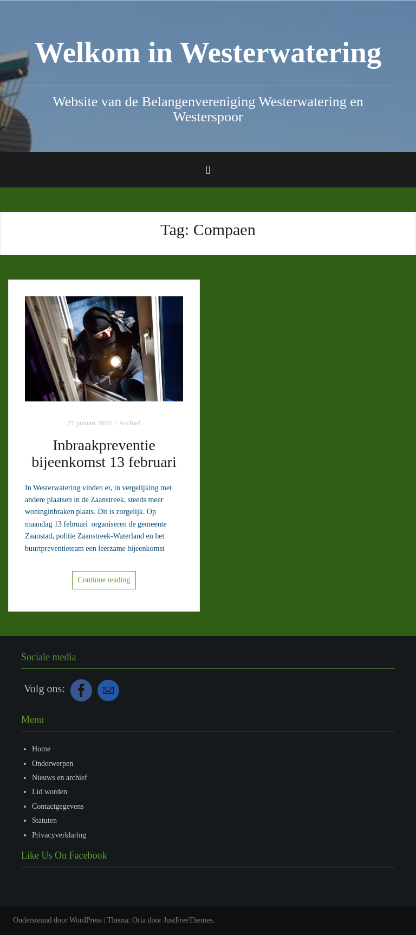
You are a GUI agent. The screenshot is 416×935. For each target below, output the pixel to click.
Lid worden (49, 792)
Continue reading (104, 580)
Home (41, 749)
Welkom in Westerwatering (208, 52)
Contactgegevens (58, 806)
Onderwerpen (52, 763)
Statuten (44, 820)
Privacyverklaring (59, 835)
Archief (130, 423)
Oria (139, 920)
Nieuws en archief (59, 778)
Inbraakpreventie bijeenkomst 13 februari (103, 453)
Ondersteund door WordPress (57, 920)
